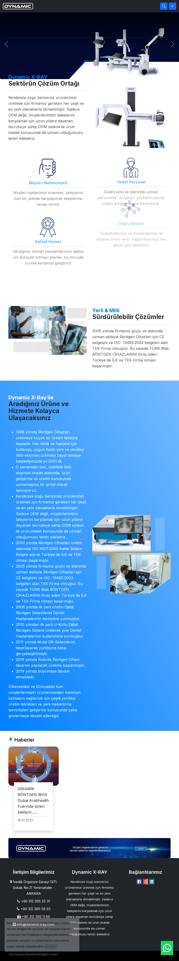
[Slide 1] (85, 72)
